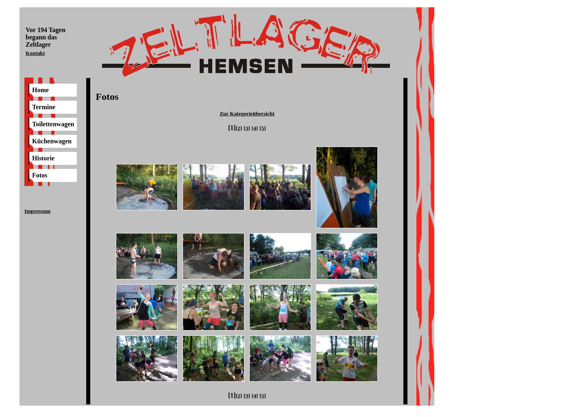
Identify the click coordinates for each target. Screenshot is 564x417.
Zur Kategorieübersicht (247, 113)
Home (40, 89)
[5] (262, 128)
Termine (43, 107)
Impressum (37, 211)
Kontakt (35, 53)
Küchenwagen (52, 141)
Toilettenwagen (53, 124)
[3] (247, 128)
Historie (43, 158)
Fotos (39, 175)
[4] (255, 128)
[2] (239, 128)
